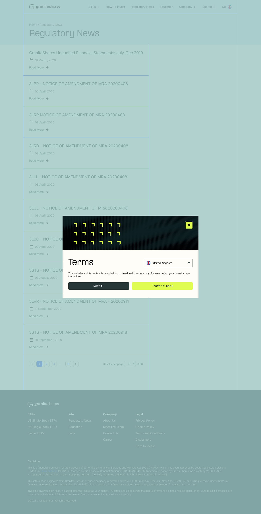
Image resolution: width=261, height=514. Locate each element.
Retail (98, 286)
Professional (162, 286)
